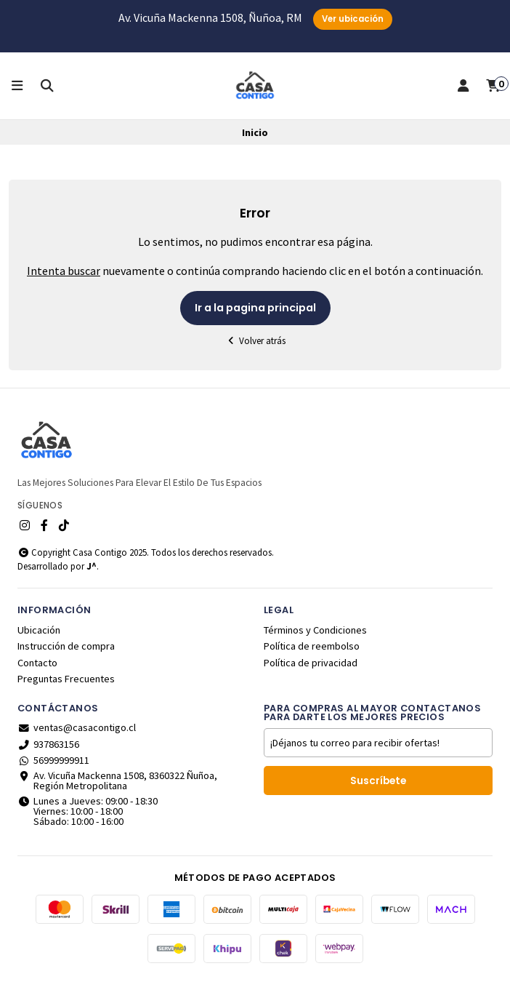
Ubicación (38, 630)
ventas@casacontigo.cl (76, 727)
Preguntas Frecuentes (66, 679)
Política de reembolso (312, 646)
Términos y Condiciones (315, 630)
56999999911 (53, 760)
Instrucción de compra (66, 646)
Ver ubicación (353, 19)
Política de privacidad (310, 663)
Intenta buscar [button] (63, 270)
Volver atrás (255, 341)
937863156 (48, 744)
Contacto (37, 663)
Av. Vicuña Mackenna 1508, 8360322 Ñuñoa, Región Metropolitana (117, 780)
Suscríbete (378, 781)
